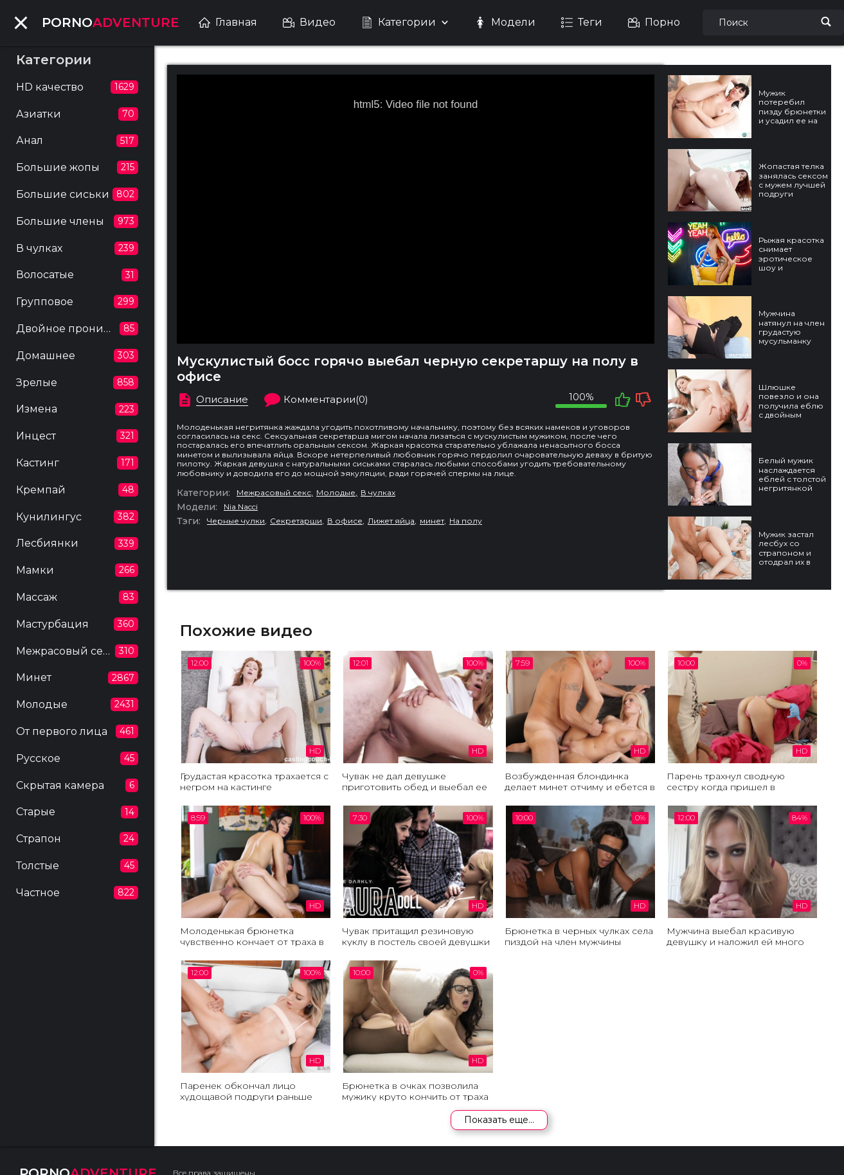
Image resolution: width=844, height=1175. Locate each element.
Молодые (335, 492)
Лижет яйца (391, 521)
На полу (465, 521)
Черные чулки (236, 521)
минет (432, 521)
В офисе (345, 521)
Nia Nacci (241, 506)
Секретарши (296, 521)
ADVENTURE (110, 22)
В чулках (378, 492)
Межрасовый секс (274, 492)
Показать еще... (499, 1120)
